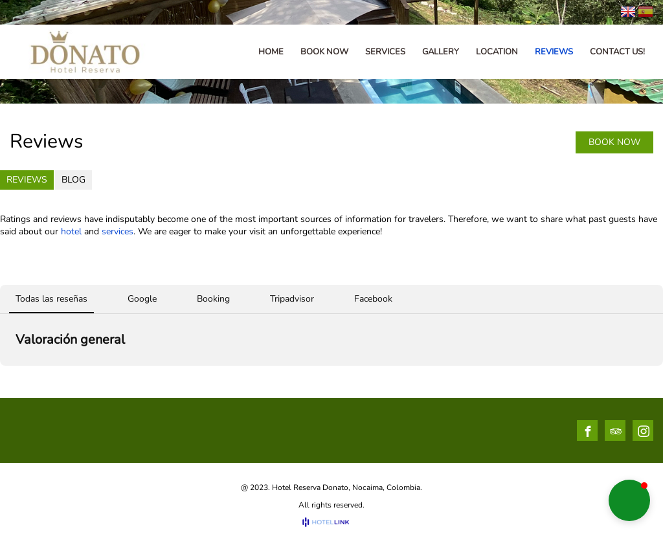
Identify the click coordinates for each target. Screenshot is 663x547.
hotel (71, 231)
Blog (73, 179)
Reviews (26, 179)
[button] (629, 500)
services (117, 231)
